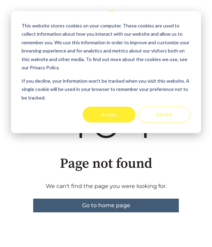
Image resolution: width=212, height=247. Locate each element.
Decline (164, 114)
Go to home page (106, 205)
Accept (109, 114)
